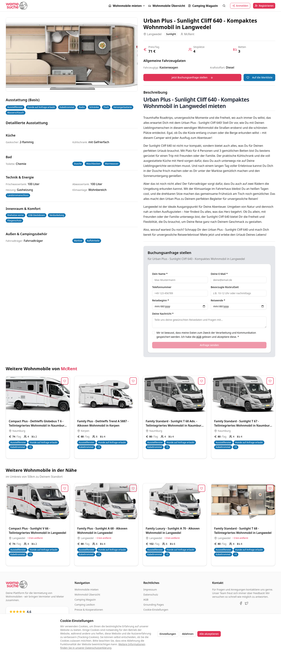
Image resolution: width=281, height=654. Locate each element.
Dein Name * (160, 274)
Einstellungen (168, 634)
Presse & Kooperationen (89, 609)
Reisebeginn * (160, 300)
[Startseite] (16, 6)
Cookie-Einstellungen (155, 609)
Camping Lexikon (85, 604)
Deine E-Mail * (219, 274)
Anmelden (240, 5)
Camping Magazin (203, 6)
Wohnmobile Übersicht (166, 6)
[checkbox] (153, 332)
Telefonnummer (161, 287)
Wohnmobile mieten (125, 6)
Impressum (150, 589)
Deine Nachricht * (162, 313)
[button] (126, 6)
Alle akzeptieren (209, 634)
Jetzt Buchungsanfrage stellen (192, 77)
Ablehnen (188, 634)
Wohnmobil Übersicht (87, 594)
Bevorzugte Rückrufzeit (225, 287)
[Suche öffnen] (224, 6)
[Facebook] (241, 603)
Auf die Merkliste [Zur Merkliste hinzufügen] (259, 77)
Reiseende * (218, 300)
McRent (69, 368)
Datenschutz (150, 594)
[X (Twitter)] (246, 603)
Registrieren (264, 5)
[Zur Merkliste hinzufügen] (64, 381)
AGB (198, 336)
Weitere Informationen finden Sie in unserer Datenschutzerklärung (102, 646)
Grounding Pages (153, 604)
